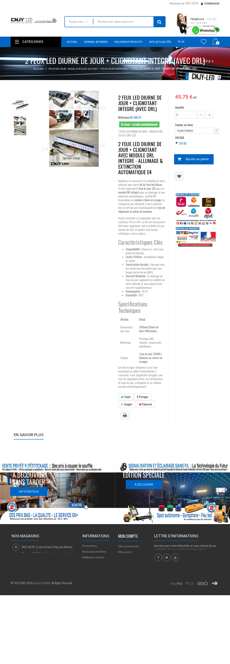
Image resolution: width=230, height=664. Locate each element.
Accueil (38, 68)
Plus (181, 41)
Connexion (211, 3)
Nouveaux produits (94, 551)
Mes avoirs (125, 552)
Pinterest (145, 404)
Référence (123, 117)
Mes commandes (128, 546)
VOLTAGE (180, 137)
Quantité (179, 107)
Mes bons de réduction (132, 573)
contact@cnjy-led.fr (42, 570)
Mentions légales (92, 574)
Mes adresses (126, 557)
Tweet (126, 397)
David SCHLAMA (42, 619)
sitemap (87, 596)
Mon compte (128, 536)
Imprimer (125, 415)
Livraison (87, 569)
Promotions (89, 546)
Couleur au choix (184, 125)
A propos (88, 590)
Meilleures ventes (93, 557)
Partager (142, 397)
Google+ (127, 404)
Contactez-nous (92, 563)
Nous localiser (67, 553)
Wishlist (203, 41)
